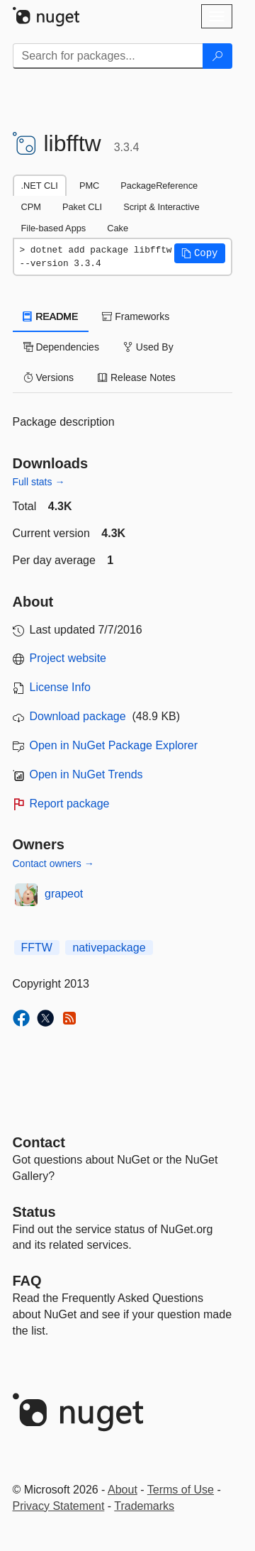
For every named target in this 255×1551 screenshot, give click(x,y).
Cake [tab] (117, 228)
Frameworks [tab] (135, 316)
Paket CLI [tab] (82, 207)
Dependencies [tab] (61, 347)
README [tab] (51, 316)
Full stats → (39, 481)
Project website (68, 658)
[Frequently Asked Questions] (27, 1280)
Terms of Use (180, 1490)
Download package (78, 716)
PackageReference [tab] (159, 185)
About (122, 1490)
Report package (70, 803)
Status (34, 1212)
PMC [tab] (89, 185)
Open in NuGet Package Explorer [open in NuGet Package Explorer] (114, 745)
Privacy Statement (59, 1506)
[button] (199, 253)
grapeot (64, 894)
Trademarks (144, 1506)
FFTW (36, 948)
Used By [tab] (148, 347)
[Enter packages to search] (108, 56)
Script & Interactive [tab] (161, 207)
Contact (39, 1142)
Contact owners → (53, 863)
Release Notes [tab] (137, 377)
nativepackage (108, 948)
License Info (60, 687)
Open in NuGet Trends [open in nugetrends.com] (86, 774)
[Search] (217, 56)
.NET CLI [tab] (39, 185)
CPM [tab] (31, 207)
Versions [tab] (48, 377)
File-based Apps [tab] (53, 228)
